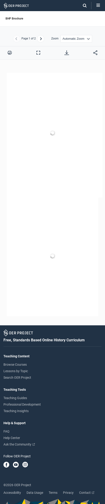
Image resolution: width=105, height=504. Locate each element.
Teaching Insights (16, 411)
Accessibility (12, 492)
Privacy (68, 492)
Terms (53, 492)
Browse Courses (15, 364)
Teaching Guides (15, 398)
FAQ (6, 431)
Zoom (55, 38)
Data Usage (35, 492)
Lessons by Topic (15, 371)
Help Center (11, 438)
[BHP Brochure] (52, 194)
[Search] (82, 5)
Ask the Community (19, 444)
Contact (86, 492)
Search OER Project (17, 377)
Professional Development (22, 404)
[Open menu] (98, 6)
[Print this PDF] (10, 52)
